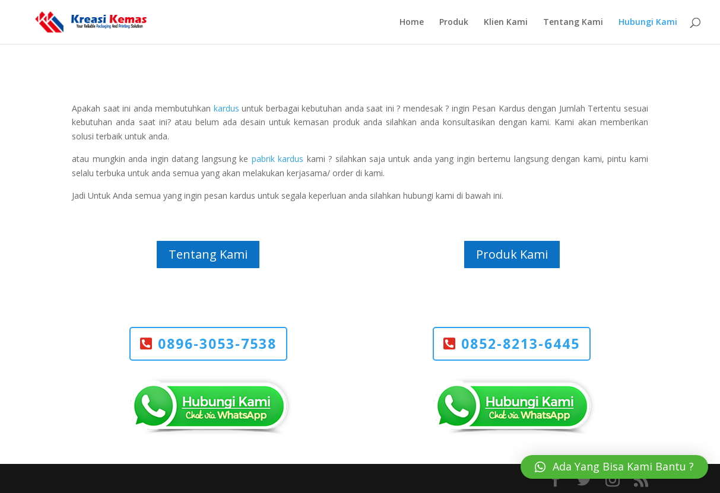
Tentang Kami (573, 22)
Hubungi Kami (647, 22)
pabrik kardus (277, 158)
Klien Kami (506, 22)
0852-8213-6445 (520, 343)
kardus (226, 108)
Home (411, 22)
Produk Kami (512, 254)
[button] (614, 467)
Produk (453, 22)
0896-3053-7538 (217, 343)
